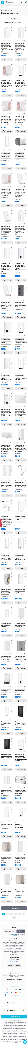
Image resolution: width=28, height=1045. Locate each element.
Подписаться (21, 931)
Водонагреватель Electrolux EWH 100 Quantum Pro (20, 625)
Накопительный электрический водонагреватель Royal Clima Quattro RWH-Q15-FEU (20, 119)
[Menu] (2, 2)
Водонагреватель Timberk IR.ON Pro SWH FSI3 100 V (20, 690)
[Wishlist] (12, 30)
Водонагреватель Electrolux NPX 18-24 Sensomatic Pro (6, 690)
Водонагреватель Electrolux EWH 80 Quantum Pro (6, 891)
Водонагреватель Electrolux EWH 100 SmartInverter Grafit (6, 756)
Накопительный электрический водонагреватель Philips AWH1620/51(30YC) (6, 341)
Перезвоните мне (14, 961)
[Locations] (17, 2)
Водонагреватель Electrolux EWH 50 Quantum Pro (6, 658)
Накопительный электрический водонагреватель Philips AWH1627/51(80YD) (6, 376)
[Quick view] (12, 27)
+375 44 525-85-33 (14, 959)
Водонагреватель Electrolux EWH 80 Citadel (20, 591)
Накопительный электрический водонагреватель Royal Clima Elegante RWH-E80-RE (21, 376)
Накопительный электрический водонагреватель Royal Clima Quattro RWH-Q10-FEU (6, 83)
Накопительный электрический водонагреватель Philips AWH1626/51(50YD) (20, 556)
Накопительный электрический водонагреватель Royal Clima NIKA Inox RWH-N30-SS (6, 556)
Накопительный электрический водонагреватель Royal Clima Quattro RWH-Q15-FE (6, 192)
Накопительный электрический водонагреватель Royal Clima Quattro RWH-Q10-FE (6, 119)
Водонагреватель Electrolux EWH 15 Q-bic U (20, 891)
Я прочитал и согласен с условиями (15, 935)
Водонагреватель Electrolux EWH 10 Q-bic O (6, 858)
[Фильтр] (1, 523)
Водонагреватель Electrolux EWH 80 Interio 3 (6, 625)
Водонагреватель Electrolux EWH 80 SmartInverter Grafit (20, 723)
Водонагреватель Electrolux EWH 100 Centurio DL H (20, 792)
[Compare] (12, 33)
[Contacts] (21, 2)
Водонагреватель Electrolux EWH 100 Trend (6, 824)
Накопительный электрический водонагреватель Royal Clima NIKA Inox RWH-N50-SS (6, 155)
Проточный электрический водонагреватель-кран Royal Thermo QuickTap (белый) (20, 484)
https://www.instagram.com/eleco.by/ (13, 982)
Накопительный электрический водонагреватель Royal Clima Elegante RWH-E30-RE (21, 341)
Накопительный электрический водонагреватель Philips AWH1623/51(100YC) (6, 412)
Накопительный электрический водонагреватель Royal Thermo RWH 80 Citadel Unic (20, 448)
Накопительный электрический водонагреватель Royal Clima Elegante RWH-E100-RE (21, 757)
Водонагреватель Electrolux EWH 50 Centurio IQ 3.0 (20, 858)
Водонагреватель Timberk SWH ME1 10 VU (6, 792)
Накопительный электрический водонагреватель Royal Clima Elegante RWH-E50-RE (21, 83)
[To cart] (7, 59)
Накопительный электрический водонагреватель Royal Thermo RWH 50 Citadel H (6, 448)
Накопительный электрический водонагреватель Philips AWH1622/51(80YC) (20, 266)
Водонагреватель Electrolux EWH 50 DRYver (6, 723)
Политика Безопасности (14, 934)
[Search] (2, 6)
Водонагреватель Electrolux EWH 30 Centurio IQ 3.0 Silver (20, 658)
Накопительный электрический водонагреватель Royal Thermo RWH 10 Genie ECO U (6, 484)
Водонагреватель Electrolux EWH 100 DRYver (20, 518)
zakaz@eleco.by (14, 986)
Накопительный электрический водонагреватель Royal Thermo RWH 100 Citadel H (20, 412)
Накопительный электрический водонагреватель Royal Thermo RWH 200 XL (20, 304)
